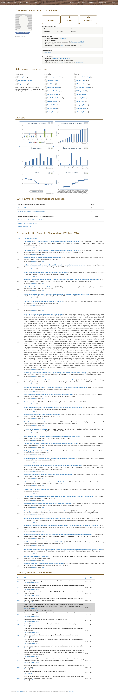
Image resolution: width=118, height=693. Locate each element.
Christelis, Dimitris (82, 112)
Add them (60, 62)
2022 (18, 625)
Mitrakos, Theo (81, 108)
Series (35, 2)
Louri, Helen (51, 84)
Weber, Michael (81, 91)
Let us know (79, 62)
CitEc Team (71, 691)
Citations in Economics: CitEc (12, 2)
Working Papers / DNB (24, 226)
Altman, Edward (81, 94)
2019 (18, 660)
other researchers (59, 44)
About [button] (114, 2)
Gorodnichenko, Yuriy (83, 77)
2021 (18, 593)
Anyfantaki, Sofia (52, 80)
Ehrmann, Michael (52, 94)
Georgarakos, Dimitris (25, 80)
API (79, 2)
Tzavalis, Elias (51, 105)
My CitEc (72, 2)
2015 (18, 607)
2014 (18, 582)
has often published (77, 42)
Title (26, 578)
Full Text (26, 582)
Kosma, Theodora (52, 101)
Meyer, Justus (22, 84)
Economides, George (53, 91)
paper (43, 246)
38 (62, 45)
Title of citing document (32, 238)
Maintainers (92, 2)
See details (62, 38)
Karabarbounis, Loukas (54, 98)
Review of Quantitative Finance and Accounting (31, 211)
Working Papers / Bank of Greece (27, 223)
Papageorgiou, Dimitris (54, 77)
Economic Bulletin (23, 208)
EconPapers (47, 52)
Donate (84, 2)
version (39, 610)
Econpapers (33, 246)
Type (87, 578)
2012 (18, 678)
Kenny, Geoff (22, 77)
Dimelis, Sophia (52, 108)
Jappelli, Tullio (80, 98)
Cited (92, 578)
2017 (18, 587)
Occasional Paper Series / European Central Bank (32, 220)
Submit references (104, 2)
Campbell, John (81, 105)
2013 (18, 600)
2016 (18, 653)
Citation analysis (34, 582)
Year (19, 238)
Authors (28, 2)
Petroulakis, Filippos (53, 87)
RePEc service (19, 691)
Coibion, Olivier (81, 80)
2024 (18, 630)
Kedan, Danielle (52, 112)
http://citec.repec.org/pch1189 (61, 58)
